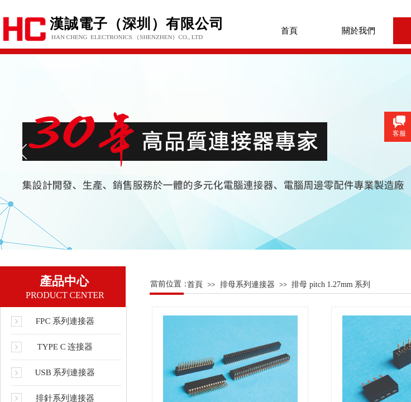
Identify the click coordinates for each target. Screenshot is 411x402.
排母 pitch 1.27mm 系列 (330, 284)
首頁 (289, 30)
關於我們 (358, 30)
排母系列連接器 (247, 284)
